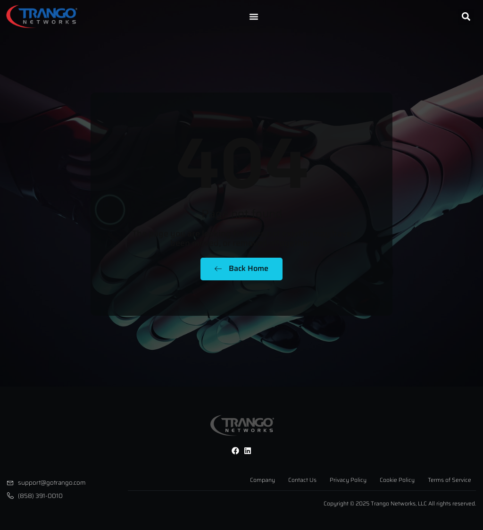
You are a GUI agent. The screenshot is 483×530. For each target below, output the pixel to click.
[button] (466, 17)
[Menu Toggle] (253, 16)
